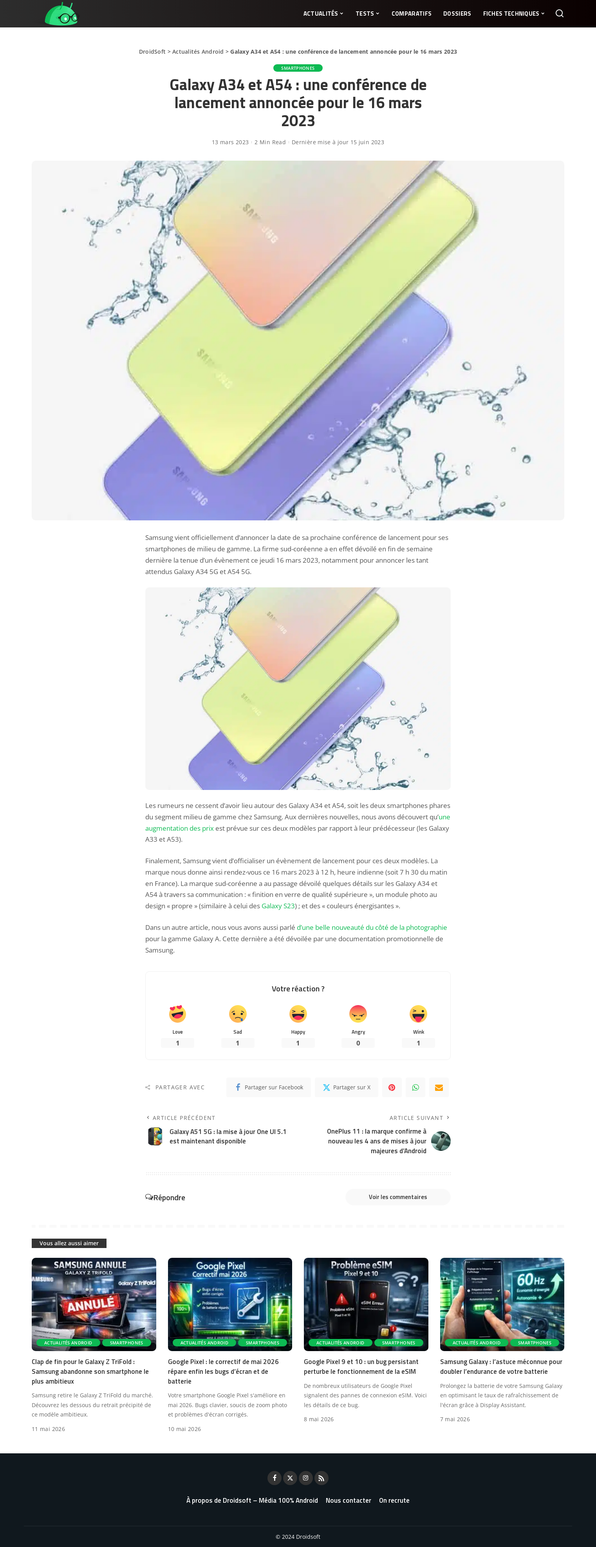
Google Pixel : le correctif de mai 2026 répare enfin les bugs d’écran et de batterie (223, 1371)
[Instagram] (306, 1478)
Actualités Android (198, 51)
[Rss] (321, 1478)
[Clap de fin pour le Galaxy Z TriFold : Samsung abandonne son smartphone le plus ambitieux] (94, 1304)
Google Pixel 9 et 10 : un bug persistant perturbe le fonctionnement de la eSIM (361, 1367)
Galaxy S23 (278, 905)
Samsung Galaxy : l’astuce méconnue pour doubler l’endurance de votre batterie (501, 1367)
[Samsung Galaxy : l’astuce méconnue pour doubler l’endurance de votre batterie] (502, 1304)
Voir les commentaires (398, 1196)
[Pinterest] (392, 1087)
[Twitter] (346, 1087)
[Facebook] (268, 1087)
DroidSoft (152, 51)
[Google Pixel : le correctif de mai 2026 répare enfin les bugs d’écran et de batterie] (230, 1304)
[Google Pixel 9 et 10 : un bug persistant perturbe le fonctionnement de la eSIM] (366, 1304)
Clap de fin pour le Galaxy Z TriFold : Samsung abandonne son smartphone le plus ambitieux (90, 1371)
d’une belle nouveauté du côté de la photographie (372, 927)
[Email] (439, 1087)
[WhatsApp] (415, 1087)
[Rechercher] (559, 13)
